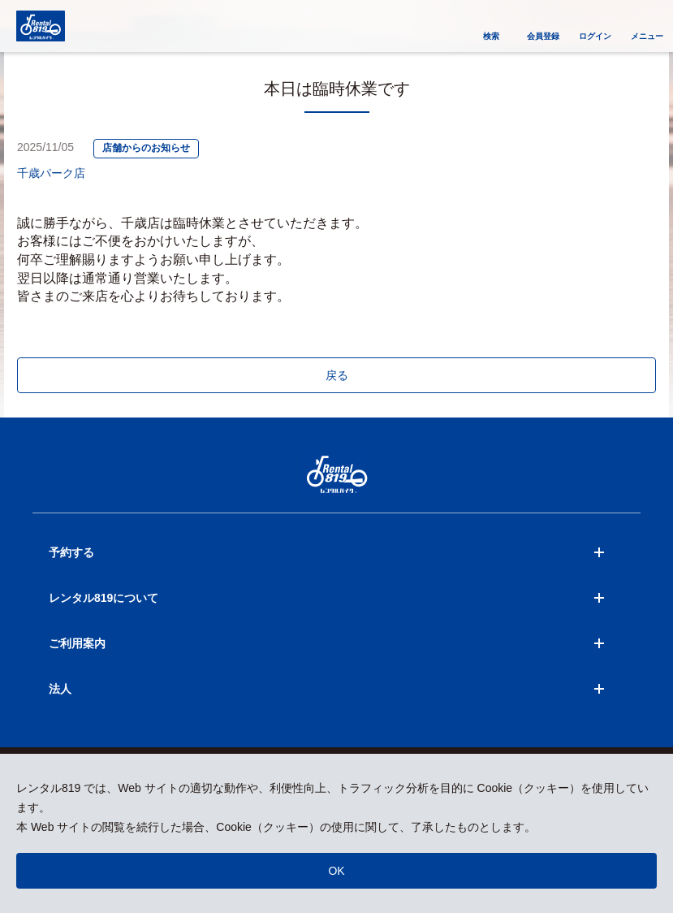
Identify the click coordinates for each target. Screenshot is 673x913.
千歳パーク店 (51, 173)
